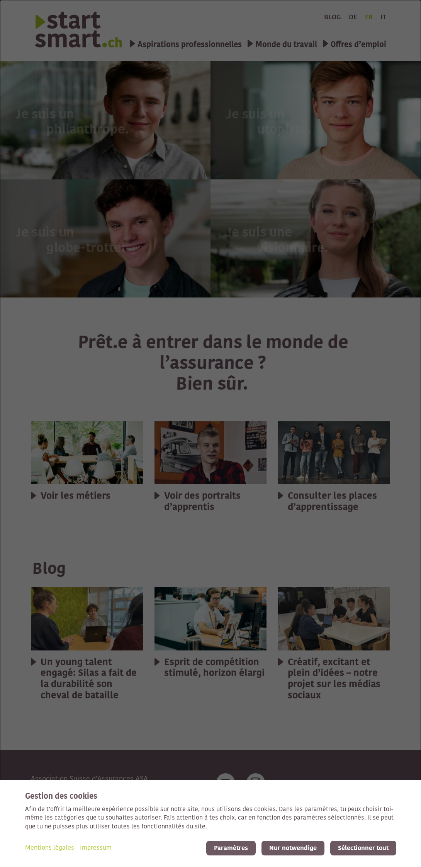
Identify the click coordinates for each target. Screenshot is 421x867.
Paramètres (231, 848)
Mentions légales (49, 848)
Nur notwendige (293, 848)
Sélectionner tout (363, 848)
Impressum (96, 848)
